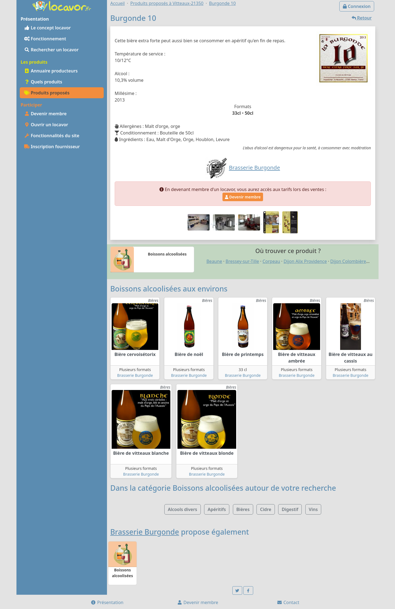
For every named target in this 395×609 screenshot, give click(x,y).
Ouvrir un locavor (46, 125)
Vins (313, 509)
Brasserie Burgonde (135, 375)
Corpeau (271, 261)
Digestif (290, 509)
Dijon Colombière (348, 261)
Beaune (214, 261)
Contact (288, 602)
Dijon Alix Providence (305, 261)
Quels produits (43, 82)
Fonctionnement (45, 39)
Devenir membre (45, 114)
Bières (243, 509)
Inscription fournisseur (52, 147)
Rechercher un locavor (51, 50)
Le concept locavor (47, 28)
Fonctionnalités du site (51, 136)
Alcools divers (182, 509)
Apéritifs (217, 509)
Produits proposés (46, 93)
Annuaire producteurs (51, 71)
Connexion (357, 6)
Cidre (265, 509)
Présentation (107, 602)
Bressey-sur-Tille (242, 261)
